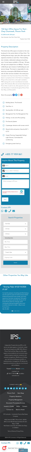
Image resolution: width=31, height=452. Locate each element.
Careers (24, 406)
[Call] (9, 211)
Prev (2, 14)
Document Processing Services (15, 403)
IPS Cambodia (7, 414)
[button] (3, 2)
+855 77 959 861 (11, 154)
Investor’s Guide (9, 406)
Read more (22, 305)
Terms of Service (12, 431)
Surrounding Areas (8, 238)
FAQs (18, 406)
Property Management (15, 399)
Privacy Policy (20, 431)
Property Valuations (15, 396)
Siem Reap (16, 351)
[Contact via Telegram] (6, 211)
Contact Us (9, 409)
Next (28, 14)
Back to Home (20, 409)
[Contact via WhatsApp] (2, 211)
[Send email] (13, 211)
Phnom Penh (8, 351)
